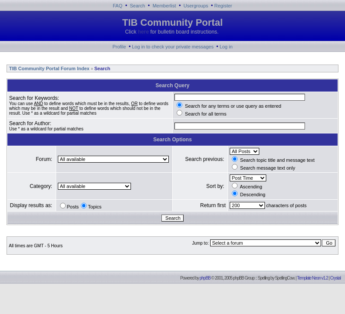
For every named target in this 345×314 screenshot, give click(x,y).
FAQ (117, 5)
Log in (226, 46)
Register (223, 5)
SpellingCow (284, 278)
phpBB (205, 278)
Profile (119, 46)
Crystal (335, 278)
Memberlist (164, 5)
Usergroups (196, 5)
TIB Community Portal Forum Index (49, 68)
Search (137, 5)
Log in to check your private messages (173, 46)
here (143, 32)
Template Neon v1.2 (312, 278)
